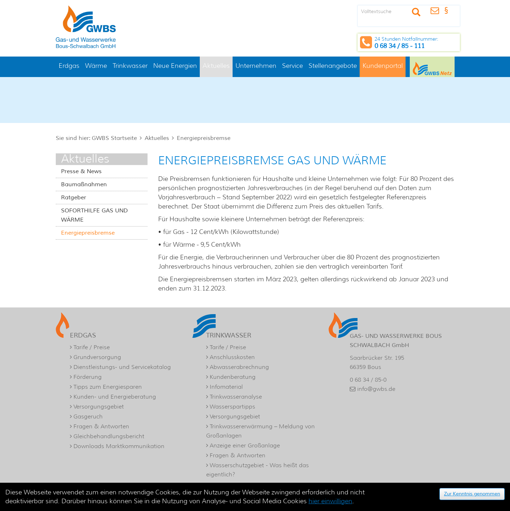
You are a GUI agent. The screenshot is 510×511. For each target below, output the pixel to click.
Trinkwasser (130, 66)
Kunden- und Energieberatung (114, 396)
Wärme (96, 66)
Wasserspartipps (232, 406)
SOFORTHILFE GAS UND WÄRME (94, 215)
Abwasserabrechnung (239, 367)
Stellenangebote (332, 66)
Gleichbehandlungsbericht (108, 436)
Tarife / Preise (91, 347)
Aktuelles (216, 66)
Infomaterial (226, 386)
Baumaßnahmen (84, 184)
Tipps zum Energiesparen (107, 386)
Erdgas (69, 66)
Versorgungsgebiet (98, 406)
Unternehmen (255, 66)
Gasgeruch (88, 416)
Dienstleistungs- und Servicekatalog (122, 367)
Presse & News (81, 171)
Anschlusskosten (232, 357)
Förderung (87, 377)
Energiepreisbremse (203, 138)
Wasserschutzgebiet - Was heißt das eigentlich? (257, 470)
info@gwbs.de (376, 389)
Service (292, 66)
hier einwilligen (330, 501)
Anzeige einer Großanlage (245, 445)
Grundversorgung (97, 357)
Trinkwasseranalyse (236, 396)
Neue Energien (175, 66)
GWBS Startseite (114, 138)
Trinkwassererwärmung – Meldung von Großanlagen (260, 431)
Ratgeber (73, 197)
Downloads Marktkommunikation (118, 446)
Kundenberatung (233, 377)
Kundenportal (382, 66)
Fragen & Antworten (101, 426)
